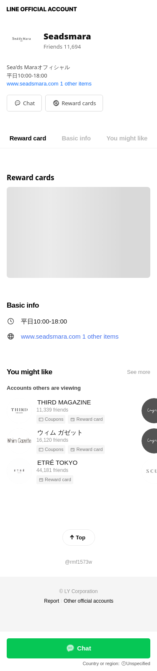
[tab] (28, 138)
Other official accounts (88, 601)
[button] (74, 103)
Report (51, 601)
